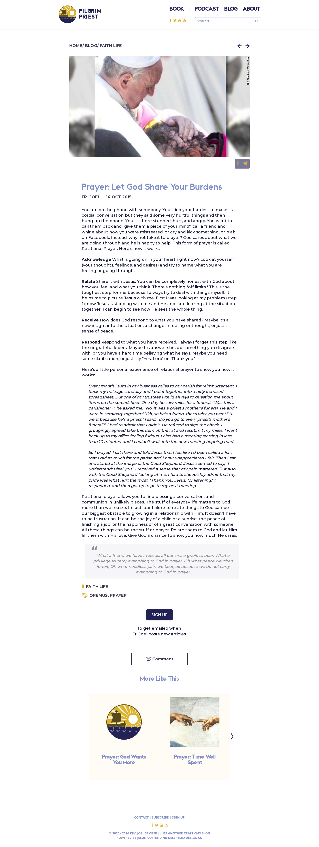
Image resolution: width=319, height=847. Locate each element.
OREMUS (99, 595)
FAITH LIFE (111, 45)
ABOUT (251, 9)
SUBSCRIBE (160, 817)
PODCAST (207, 9)
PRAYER (118, 595)
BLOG (230, 9)
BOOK (177, 9)
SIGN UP (159, 614)
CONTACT (141, 817)
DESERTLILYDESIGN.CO (185, 838)
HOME (75, 45)
